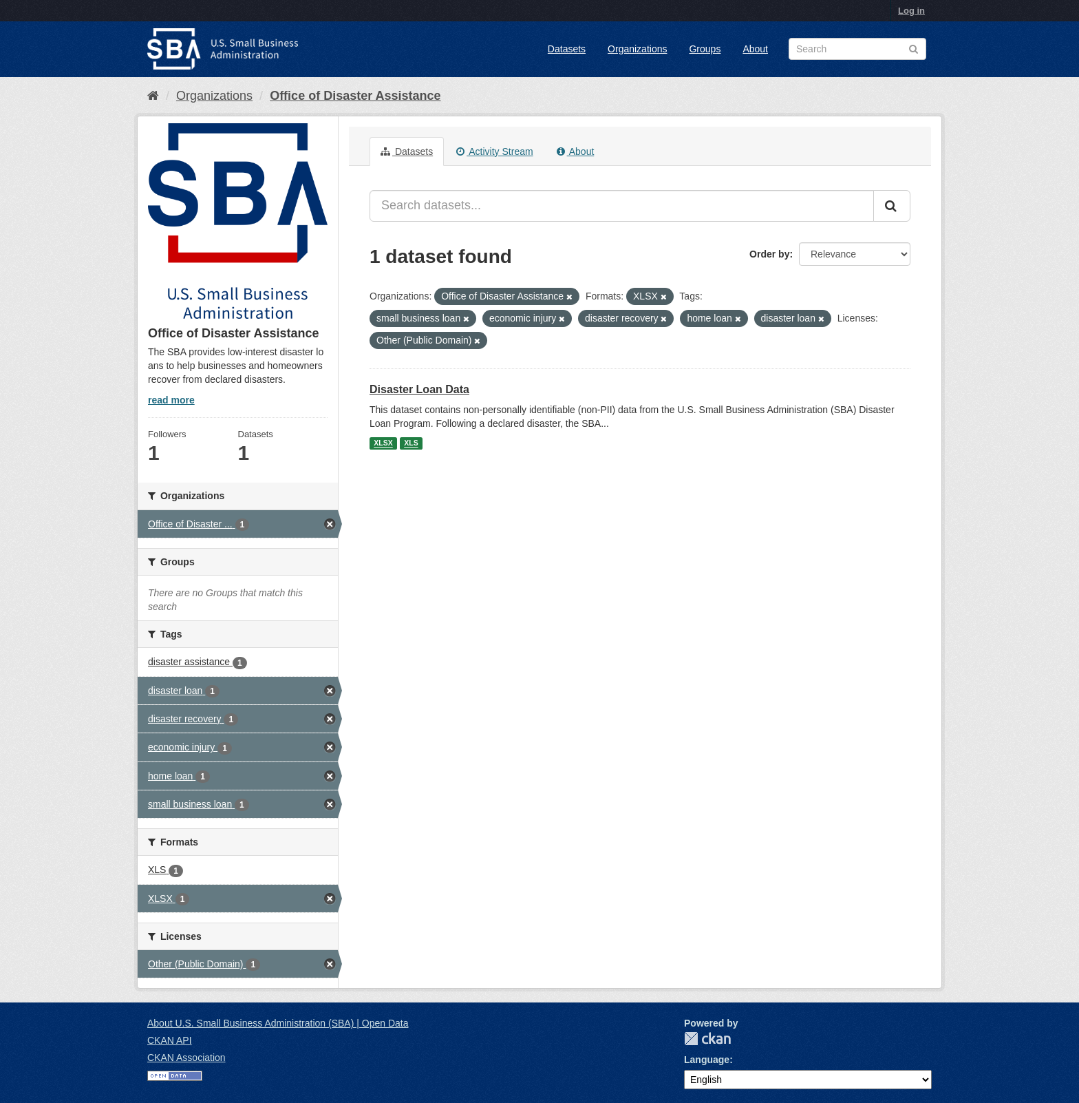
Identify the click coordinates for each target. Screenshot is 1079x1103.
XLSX (383, 443)
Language (706, 1059)
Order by (769, 254)
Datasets (567, 48)
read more (171, 400)
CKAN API (169, 1040)
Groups (704, 48)
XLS (411, 443)
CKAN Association (186, 1057)
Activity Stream (494, 151)
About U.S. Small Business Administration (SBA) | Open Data (277, 1023)
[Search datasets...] (622, 206)
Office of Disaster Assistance (355, 96)
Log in (911, 11)
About (755, 48)
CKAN (707, 1038)
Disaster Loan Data (419, 389)
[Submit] (891, 206)
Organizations (637, 48)
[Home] (153, 96)
